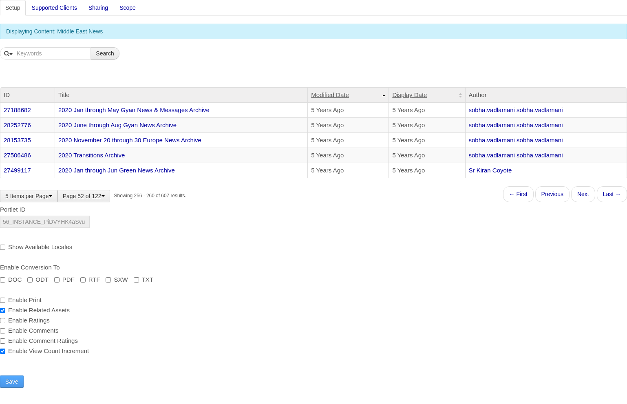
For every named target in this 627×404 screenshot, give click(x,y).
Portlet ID (13, 209)
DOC (11, 279)
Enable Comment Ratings (39, 340)
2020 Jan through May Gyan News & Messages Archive (134, 109)
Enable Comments (29, 330)
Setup (12, 7)
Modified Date (330, 94)
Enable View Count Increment (44, 350)
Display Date (409, 94)
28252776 (17, 124)
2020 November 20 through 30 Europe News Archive (129, 140)
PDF (64, 279)
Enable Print (21, 299)
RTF (90, 279)
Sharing (98, 7)
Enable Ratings (25, 320)
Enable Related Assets (35, 310)
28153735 (17, 140)
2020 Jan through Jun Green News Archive (116, 170)
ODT (38, 279)
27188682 (17, 109)
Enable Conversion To (30, 267)
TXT (143, 279)
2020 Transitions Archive (91, 155)
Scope (127, 7)
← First (518, 194)
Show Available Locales (36, 246)
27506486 (17, 155)
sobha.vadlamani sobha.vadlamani (516, 109)
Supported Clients (54, 7)
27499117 (17, 170)
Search (105, 53)
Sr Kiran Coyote (490, 170)
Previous (552, 194)
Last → (612, 194)
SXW (117, 279)
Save (11, 381)
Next (583, 194)
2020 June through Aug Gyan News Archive (117, 124)
